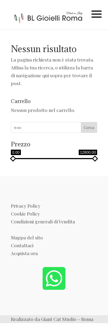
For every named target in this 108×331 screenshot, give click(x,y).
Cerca (89, 127)
